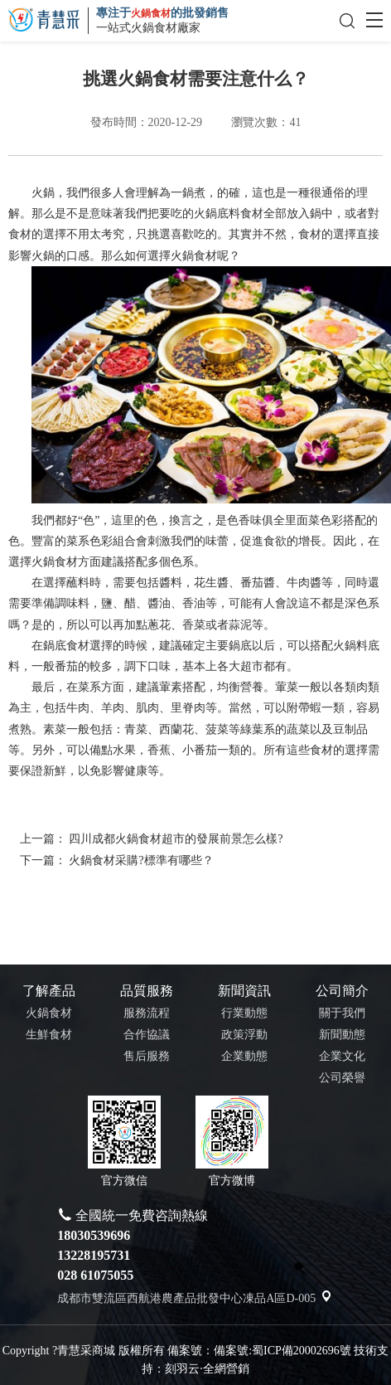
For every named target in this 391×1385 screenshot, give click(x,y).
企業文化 (342, 1056)
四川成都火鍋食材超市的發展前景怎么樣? (175, 838)
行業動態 (244, 1013)
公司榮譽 (342, 1078)
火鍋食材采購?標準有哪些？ (141, 860)
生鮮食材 (49, 1034)
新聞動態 (342, 1034)
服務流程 (146, 1013)
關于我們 (342, 1013)
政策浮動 (244, 1034)
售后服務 (146, 1056)
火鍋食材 (194, 256)
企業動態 (244, 1056)
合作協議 (146, 1034)
